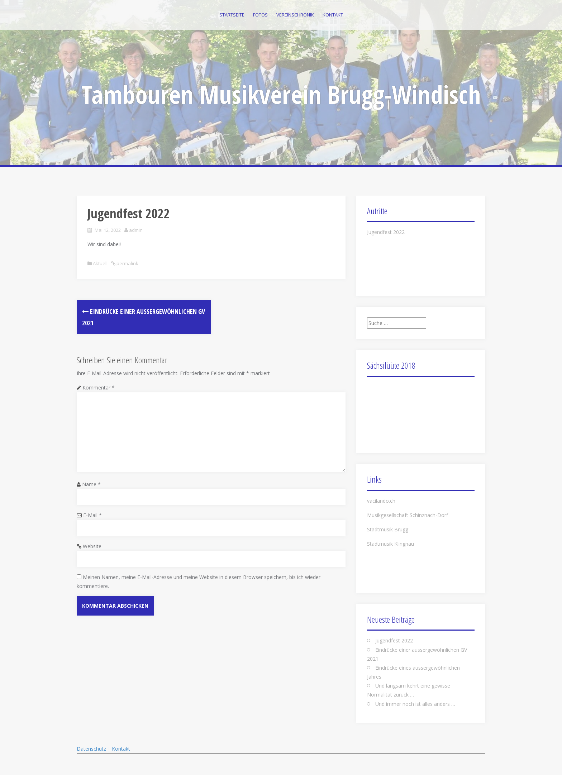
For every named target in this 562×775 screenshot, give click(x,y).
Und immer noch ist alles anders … (415, 703)
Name (91, 484)
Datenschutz (91, 748)
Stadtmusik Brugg (387, 529)
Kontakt (333, 14)
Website (92, 546)
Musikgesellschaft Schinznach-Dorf (407, 515)
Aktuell (100, 263)
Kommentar (98, 387)
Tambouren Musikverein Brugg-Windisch (281, 94)
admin (136, 230)
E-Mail (92, 515)
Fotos (260, 14)
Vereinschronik (295, 14)
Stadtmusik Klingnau (390, 543)
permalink (126, 263)
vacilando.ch (381, 500)
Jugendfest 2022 (386, 232)
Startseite (231, 14)
